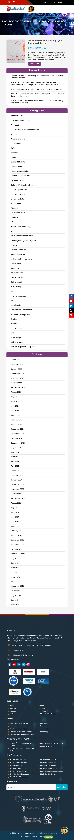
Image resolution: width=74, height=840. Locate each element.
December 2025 (17, 373)
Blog (42, 705)
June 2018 (15, 604)
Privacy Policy (54, 833)
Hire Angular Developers (48, 768)
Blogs (53, 2)
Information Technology (21, 226)
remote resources (18, 296)
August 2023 (16, 503)
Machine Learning (18, 254)
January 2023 (16, 535)
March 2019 (15, 577)
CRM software (16, 166)
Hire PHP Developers (16, 765)
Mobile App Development (21, 259)
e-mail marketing (18, 199)
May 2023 (15, 517)
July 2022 (14, 563)
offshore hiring (17, 273)
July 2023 (14, 507)
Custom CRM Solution (20, 171)
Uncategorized (17, 328)
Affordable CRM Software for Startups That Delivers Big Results (36, 89)
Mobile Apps (16, 263)
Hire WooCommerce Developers (51, 771)
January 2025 (16, 424)
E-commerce (14, 726)
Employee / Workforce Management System (23, 750)
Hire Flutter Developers (48, 774)
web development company (22, 347)
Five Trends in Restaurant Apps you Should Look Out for (45, 41)
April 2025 (15, 410)
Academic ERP (17, 116)
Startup (14, 319)
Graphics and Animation (19, 729)
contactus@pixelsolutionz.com (23, 655)
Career (60, 2)
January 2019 (16, 581)
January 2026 (16, 369)
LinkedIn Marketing (18, 250)
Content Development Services (21, 732)
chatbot (14, 153)
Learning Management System (23, 240)
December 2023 (17, 484)
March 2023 (15, 526)
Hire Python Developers (48, 762)
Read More (34, 64)
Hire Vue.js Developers (48, 765)
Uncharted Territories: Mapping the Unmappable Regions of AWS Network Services (37, 77)
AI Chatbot (44, 723)
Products (13, 711)
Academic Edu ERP (47, 746)
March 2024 (16, 471)
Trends (14, 323)
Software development (20, 314)
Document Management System (52, 743)
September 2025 (18, 387)
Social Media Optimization (21, 310)
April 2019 (14, 572)
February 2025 (16, 420)
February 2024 (17, 475)
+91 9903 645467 (18, 650)
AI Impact (15, 125)
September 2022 (18, 554)
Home (12, 705)
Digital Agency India (19, 190)
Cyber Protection (18, 180)
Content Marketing (18, 162)
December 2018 (17, 586)
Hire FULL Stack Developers (19, 777)
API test (14, 134)
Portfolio (12, 714)
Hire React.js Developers (18, 771)
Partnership (44, 732)
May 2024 (15, 461)
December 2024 (17, 429)
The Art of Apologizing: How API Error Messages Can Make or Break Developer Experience (37, 95)
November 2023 (17, 489)
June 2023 (15, 512)
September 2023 (18, 498)
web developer (17, 342)
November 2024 (17, 433)
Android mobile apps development (25, 129)
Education (15, 208)
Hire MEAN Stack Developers (19, 774)
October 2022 (16, 549)
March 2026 (16, 360)
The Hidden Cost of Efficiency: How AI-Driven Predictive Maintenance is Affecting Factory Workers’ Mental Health (34, 83)
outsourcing (16, 287)
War (12, 333)
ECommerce (16, 203)
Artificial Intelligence (19, 139)
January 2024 (16, 480)
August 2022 (16, 558)
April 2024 (15, 466)
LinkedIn (14, 245)
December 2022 (17, 540)
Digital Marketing (18, 194)
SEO (12, 300)
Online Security (17, 282)
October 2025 (16, 383)
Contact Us (44, 711)
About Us (13, 708)
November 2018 (17, 591)
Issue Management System (22, 236)
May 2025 (15, 406)
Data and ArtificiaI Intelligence (23, 185)
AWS (13, 148)
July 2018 (14, 600)
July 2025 (14, 397)
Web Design (16, 337)
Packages (44, 726)
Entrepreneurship (18, 213)
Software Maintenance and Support (22, 735)
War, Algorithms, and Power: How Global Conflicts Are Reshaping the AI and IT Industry (37, 101)
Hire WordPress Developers (19, 762)
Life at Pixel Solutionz (47, 714)
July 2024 (15, 452)
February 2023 (16, 531)
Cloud (13, 157)
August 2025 (16, 392)
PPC (12, 291)
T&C (43, 833)
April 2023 (15, 521)
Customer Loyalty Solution (22, 176)
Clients (45, 2)
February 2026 (17, 364)
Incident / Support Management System (21, 744)
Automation (16, 143)
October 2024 (16, 438)
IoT (12, 231)
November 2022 (17, 544)
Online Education (18, 277)
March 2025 (15, 415)
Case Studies (45, 729)
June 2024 (15, 457)
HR (12, 222)
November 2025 (17, 378)
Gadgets (14, 217)
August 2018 (16, 595)
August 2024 (16, 447)
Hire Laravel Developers (18, 760)
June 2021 (15, 568)
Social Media (16, 305)
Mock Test (15, 268)
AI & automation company (22, 120)
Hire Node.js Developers (18, 768)
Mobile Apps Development (19, 723)
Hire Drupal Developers (48, 760)
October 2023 (16, 494)
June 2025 (15, 401)
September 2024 (18, 443)
